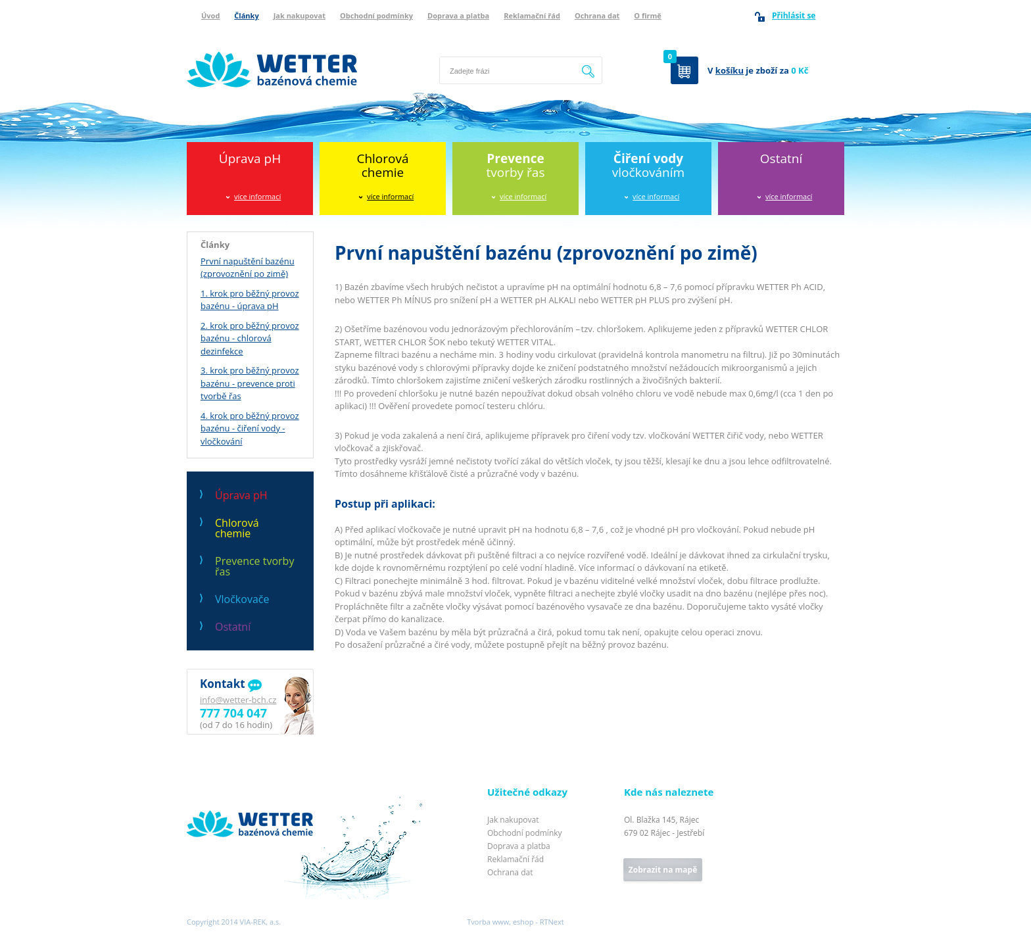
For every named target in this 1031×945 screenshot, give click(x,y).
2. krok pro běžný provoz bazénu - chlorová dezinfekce (250, 338)
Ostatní (781, 158)
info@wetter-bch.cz (238, 700)
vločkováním (648, 165)
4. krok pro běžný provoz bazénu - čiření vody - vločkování (250, 428)
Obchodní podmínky (376, 15)
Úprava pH (250, 158)
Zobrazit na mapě (663, 869)
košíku (729, 70)
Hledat (588, 70)
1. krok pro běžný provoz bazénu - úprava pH (250, 299)
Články (246, 15)
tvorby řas (516, 165)
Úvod (210, 15)
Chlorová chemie (237, 528)
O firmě (647, 15)
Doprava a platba (458, 15)
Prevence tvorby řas (254, 566)
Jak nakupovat (299, 15)
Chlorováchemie (382, 165)
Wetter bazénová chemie (236, 37)
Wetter (200, 793)
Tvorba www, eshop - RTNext (515, 922)
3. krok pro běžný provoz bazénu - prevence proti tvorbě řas (250, 383)
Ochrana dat (597, 15)
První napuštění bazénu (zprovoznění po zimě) (248, 267)
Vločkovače (242, 599)
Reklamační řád (532, 15)
